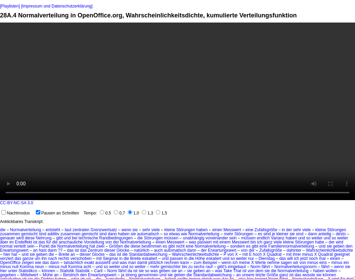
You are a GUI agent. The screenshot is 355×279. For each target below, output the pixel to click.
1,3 (147, 213)
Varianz (278, 238)
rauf (209, 266)
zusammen (10, 234)
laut (68, 229)
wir (295, 262)
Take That (232, 270)
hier (6, 254)
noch (313, 258)
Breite (64, 254)
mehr (228, 234)
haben (201, 229)
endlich (263, 238)
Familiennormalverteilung (291, 246)
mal (322, 258)
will (290, 258)
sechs (199, 266)
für (48, 242)
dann (112, 234)
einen (217, 229)
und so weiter (310, 238)
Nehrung (44, 238)
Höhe (200, 258)
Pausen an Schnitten (57, 213)
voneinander (216, 238)
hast (42, 250)
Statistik (67, 270)
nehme (273, 262)
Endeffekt (23, 242)
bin (253, 242)
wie (184, 234)
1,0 (133, 213)
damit (142, 262)
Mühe (48, 275)
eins (323, 262)
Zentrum (95, 250)
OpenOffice (10, 262)
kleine (169, 229)
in (283, 229)
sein (233, 238)
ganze (27, 258)
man (132, 262)
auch (158, 250)
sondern (237, 246)
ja (122, 275)
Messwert (232, 229)
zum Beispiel (205, 262)
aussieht (103, 262)
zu (190, 266)
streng (131, 275)
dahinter (294, 250)
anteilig (324, 234)
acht (87, 266)
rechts (63, 258)
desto (341, 234)
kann (184, 262)
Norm (255, 266)
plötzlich (155, 262)
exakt (89, 262)
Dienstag (267, 258)
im (11, 242)
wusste (308, 275)
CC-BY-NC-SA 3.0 (16, 202)
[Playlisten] (10, 6)
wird (20, 238)
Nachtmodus (15, 213)
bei (74, 238)
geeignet (342, 254)
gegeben (8, 275)
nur (251, 258)
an (35, 250)
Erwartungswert (14, 250)
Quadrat (274, 254)
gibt (59, 238)
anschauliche (71, 242)
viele (155, 229)
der (289, 229)
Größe (272, 275)
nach (52, 258)
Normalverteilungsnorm (295, 266)
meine (244, 262)
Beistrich (71, 275)
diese (30, 238)
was (192, 242)
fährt (266, 266)
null (15, 266)
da (130, 270)
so (166, 234)
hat (92, 246)
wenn (127, 229)
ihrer (297, 254)
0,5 (105, 213)
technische (88, 238)
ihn (44, 258)
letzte (260, 275)
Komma (26, 266)
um (37, 258)
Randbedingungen (116, 238)
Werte (260, 262)
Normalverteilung (25, 229)
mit (215, 242)
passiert (204, 242)
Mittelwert (29, 275)
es (260, 234)
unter (12, 270)
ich (259, 242)
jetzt (304, 258)
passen (176, 258)
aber (4, 242)
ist (35, 242)
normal (6, 246)
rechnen (171, 262)
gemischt (29, 234)
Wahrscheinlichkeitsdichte (329, 250)
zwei (100, 246)
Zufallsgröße (266, 229)
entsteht (52, 229)
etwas (174, 234)
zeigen (28, 262)
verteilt (20, 246)
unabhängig (193, 238)
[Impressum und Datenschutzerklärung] (56, 6)
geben (338, 246)
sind (42, 234)
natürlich (141, 250)
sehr (146, 229)
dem (259, 270)
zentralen (80, 229)
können (48, 270)
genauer (7, 238)
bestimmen (151, 246)
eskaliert (150, 258)
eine (250, 229)
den (349, 246)
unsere (248, 275)
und (67, 238)
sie (135, 229)
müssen (171, 238)
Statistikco (27, 270)
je (273, 234)
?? (60, 250)
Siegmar (110, 258)
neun (39, 266)
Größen (116, 246)
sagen (286, 262)
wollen (331, 270)
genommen (148, 275)
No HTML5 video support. (177, 111)
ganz (267, 242)
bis (184, 266)
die (2, 229)
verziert (6, 258)
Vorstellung (94, 242)
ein (346, 262)
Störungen (185, 229)
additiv (53, 234)
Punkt (44, 246)
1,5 (161, 213)
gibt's (222, 266)
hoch (257, 254)
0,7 (119, 213)
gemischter (171, 266)
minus (307, 254)
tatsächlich (73, 262)
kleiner (282, 234)
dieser (109, 250)
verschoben (81, 258)
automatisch (148, 234)
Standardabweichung (148, 254)
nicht (180, 246)
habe (319, 242)
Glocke (123, 250)
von (108, 242)
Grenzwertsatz (104, 229)
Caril (98, 270)
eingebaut (237, 266)
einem (225, 242)
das (42, 242)
